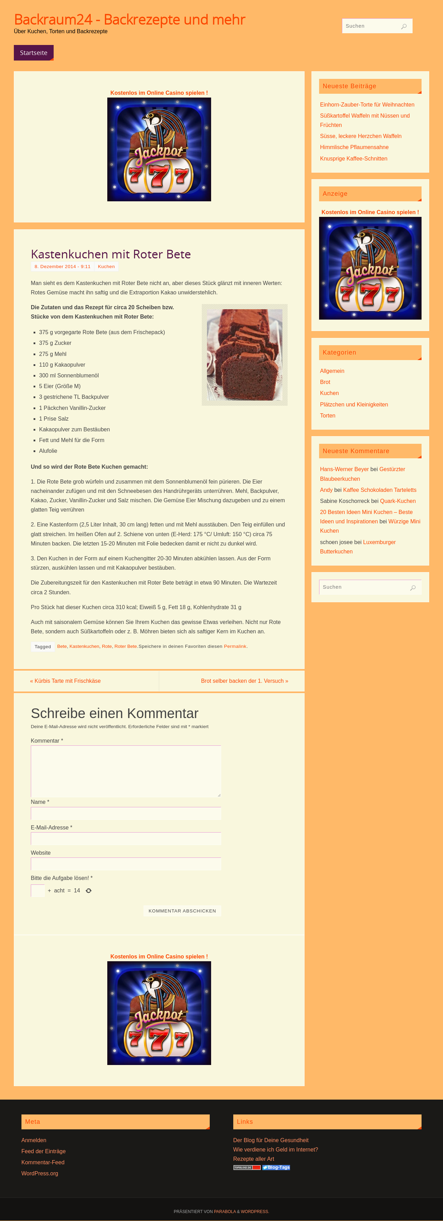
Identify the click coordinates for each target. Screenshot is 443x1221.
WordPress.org (39, 1173)
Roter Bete (126, 646)
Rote (107, 646)
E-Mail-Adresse (51, 827)
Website (41, 853)
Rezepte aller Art (253, 1159)
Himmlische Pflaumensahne (354, 147)
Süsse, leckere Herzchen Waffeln (361, 136)
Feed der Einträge (43, 1151)
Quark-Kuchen (398, 501)
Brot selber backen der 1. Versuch (244, 681)
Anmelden (33, 1140)
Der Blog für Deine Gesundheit (271, 1140)
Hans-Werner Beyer (344, 469)
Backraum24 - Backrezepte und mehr (129, 19)
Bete (62, 646)
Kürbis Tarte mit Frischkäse (66, 681)
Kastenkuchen (84, 646)
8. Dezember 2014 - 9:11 (63, 266)
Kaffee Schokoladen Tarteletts (380, 490)
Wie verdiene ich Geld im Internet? (275, 1150)
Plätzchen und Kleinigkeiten (354, 404)
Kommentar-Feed (43, 1162)
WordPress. (255, 1212)
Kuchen (106, 266)
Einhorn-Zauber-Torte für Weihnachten (367, 105)
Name (40, 802)
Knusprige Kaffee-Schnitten (354, 159)
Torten (327, 416)
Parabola (225, 1212)
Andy (326, 490)
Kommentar (47, 741)
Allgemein (332, 371)
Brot (325, 382)
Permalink (235, 646)
